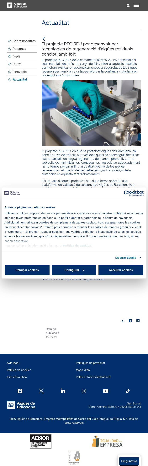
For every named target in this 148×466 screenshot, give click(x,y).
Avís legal (13, 362)
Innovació (20, 72)
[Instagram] (84, 390)
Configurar (74, 270)
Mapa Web (83, 370)
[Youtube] (105, 390)
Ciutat (17, 64)
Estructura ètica (17, 377)
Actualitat (20, 79)
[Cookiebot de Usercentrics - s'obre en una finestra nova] (127, 193)
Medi (16, 56)
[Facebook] (20, 390)
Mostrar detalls (125, 257)
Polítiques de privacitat (90, 362)
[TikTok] (127, 390)
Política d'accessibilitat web (93, 377)
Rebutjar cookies (27, 270)
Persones (19, 49)
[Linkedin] (63, 390)
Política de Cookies (19, 370)
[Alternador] (136, 5)
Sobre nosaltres (24, 41)
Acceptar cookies (121, 270)
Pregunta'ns (129, 461)
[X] (122, 321)
